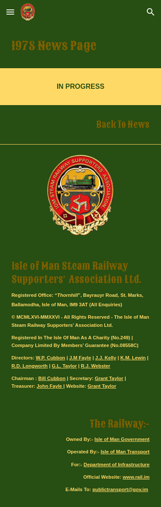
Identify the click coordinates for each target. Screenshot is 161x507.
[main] (80, 46)
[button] (10, 12)
